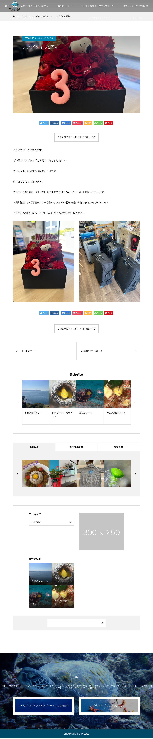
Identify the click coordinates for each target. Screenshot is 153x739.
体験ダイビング (64, 6)
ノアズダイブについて (99, 18)
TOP (7, 6)
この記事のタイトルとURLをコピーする (76, 137)
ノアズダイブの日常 (45, 38)
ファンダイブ (62, 18)
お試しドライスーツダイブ (22, 18)
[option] (35, 402)
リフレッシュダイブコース (106, 686)
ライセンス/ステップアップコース (98, 6)
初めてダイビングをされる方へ (33, 6)
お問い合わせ (136, 18)
